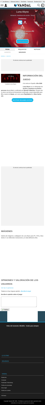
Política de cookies (6, 390)
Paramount (30, 1)
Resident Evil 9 (38, 1)
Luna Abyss (22, 11)
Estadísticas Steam (22, 41)
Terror (33, 15)
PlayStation (24, 1)
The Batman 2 (6, 1)
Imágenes (22, 52)
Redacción (4, 377)
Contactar (3, 380)
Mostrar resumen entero (22, 100)
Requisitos (22, 49)
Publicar (5, 309)
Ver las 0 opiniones (7, 288)
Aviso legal (4, 387)
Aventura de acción (23, 15)
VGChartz (3, 395)
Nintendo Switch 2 (15, 1)
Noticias (37, 49)
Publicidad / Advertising (7, 382)
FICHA (7, 49)
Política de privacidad (6, 385)
